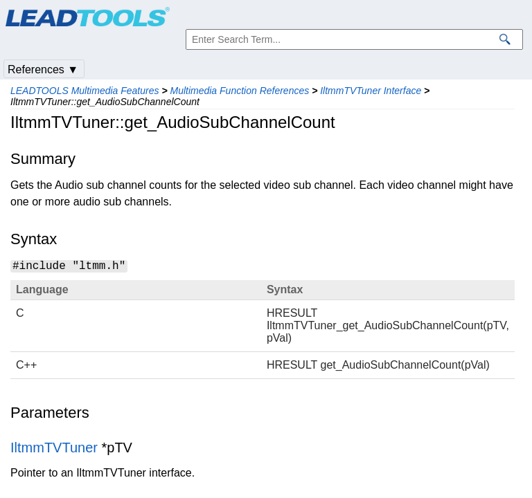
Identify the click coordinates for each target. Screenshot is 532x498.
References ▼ (43, 69)
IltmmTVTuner (54, 447)
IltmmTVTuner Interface (370, 90)
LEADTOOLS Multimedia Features (84, 90)
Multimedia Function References (239, 90)
